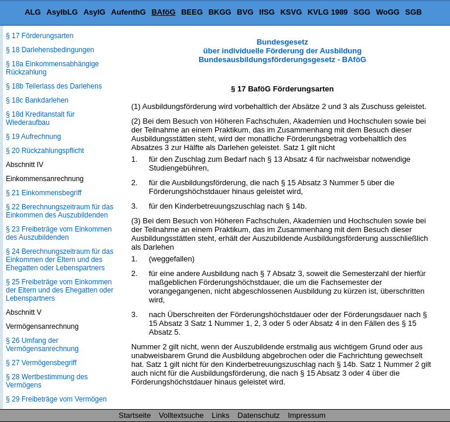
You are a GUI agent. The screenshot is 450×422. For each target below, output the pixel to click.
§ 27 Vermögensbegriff (41, 363)
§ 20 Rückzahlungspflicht (45, 151)
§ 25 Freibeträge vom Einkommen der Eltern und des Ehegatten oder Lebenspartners (59, 290)
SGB (413, 12)
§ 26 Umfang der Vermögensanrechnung (42, 344)
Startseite (135, 415)
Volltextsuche (181, 415)
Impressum (306, 415)
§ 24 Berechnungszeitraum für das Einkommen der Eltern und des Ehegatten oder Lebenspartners (59, 259)
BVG (245, 12)
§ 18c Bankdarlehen (37, 100)
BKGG (220, 12)
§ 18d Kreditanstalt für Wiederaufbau (40, 118)
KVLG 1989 (328, 12)
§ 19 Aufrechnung (33, 136)
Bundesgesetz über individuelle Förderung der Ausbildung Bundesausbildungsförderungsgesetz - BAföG (282, 51)
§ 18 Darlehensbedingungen (50, 50)
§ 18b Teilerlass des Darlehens (54, 86)
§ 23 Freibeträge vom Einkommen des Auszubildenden (59, 233)
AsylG (94, 12)
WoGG (388, 12)
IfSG (267, 12)
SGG (361, 12)
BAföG (163, 12)
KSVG (291, 12)
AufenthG (128, 12)
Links (220, 415)
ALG (32, 12)
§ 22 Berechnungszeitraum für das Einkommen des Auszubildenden (59, 211)
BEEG (192, 12)
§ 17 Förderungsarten (39, 36)
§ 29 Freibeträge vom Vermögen (56, 399)
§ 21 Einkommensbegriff (43, 193)
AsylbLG (61, 12)
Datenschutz (258, 415)
